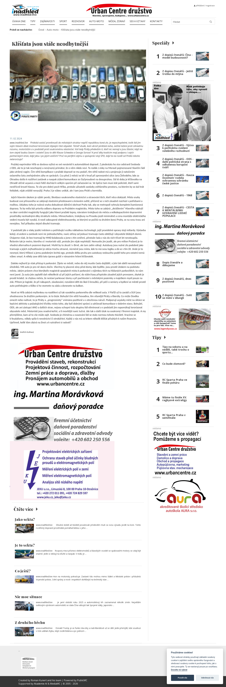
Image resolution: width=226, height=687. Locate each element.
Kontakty (156, 21)
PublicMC (82, 680)
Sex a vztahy (137, 21)
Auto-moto (96, 21)
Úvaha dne (19, 21)
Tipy (32, 21)
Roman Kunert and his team (46, 680)
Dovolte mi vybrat (179, 670)
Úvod (41, 29)
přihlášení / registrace (204, 5)
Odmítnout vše (207, 678)
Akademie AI (40, 683)
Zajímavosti (47, 21)
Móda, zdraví (116, 21)
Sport (63, 21)
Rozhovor (78, 21)
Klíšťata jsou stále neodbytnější (78, 29)
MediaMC (55, 683)
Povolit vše (182, 678)
